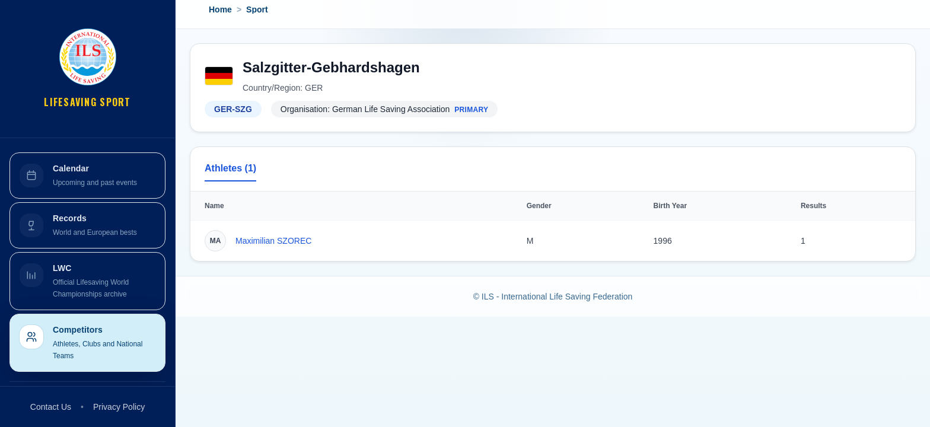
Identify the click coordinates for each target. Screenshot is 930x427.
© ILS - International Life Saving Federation (553, 296)
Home (220, 9)
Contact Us (50, 407)
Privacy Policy (119, 407)
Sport (257, 9)
